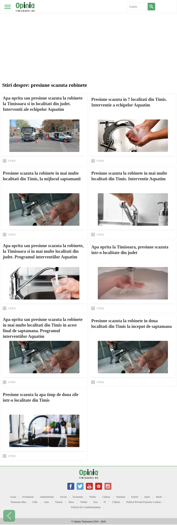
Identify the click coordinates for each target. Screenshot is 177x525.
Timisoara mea (18, 502)
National (120, 496)
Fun (95, 502)
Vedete (83, 502)
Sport (147, 496)
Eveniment (27, 496)
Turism (58, 502)
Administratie (47, 496)
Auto (46, 502)
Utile (35, 502)
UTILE (12, 160)
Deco (71, 502)
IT (105, 502)
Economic (78, 496)
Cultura (106, 496)
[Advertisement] (88, 32)
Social (63, 496)
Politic (92, 496)
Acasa (13, 496)
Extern (134, 496)
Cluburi (116, 502)
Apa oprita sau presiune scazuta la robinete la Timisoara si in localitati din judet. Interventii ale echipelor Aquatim (42, 104)
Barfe (159, 496)
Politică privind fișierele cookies (143, 502)
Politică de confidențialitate (86, 507)
